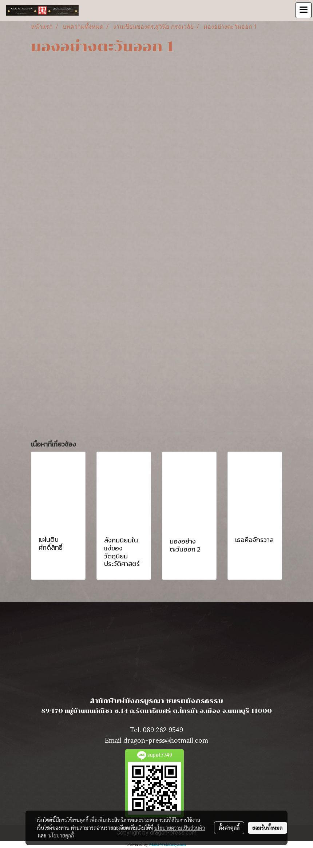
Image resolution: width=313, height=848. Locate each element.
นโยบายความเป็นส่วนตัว (179, 827)
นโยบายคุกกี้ (61, 835)
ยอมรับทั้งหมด (267, 827)
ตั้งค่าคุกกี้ (229, 827)
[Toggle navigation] (304, 10)
